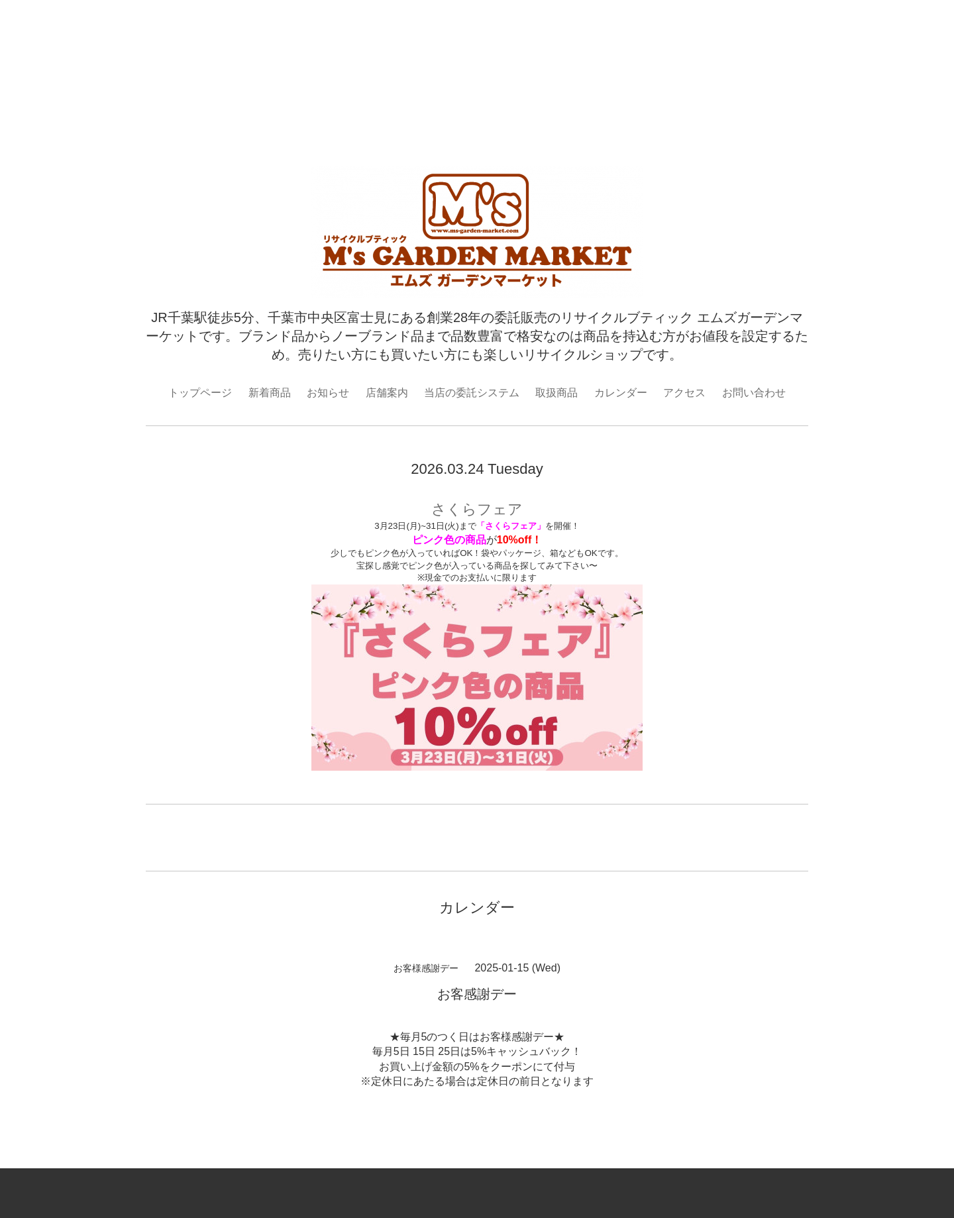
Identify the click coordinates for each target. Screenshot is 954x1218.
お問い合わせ (754, 392)
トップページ (200, 392)
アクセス (684, 392)
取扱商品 (556, 392)
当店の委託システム (471, 392)
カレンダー (620, 392)
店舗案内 (387, 392)
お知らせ (328, 392)
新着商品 (269, 392)
